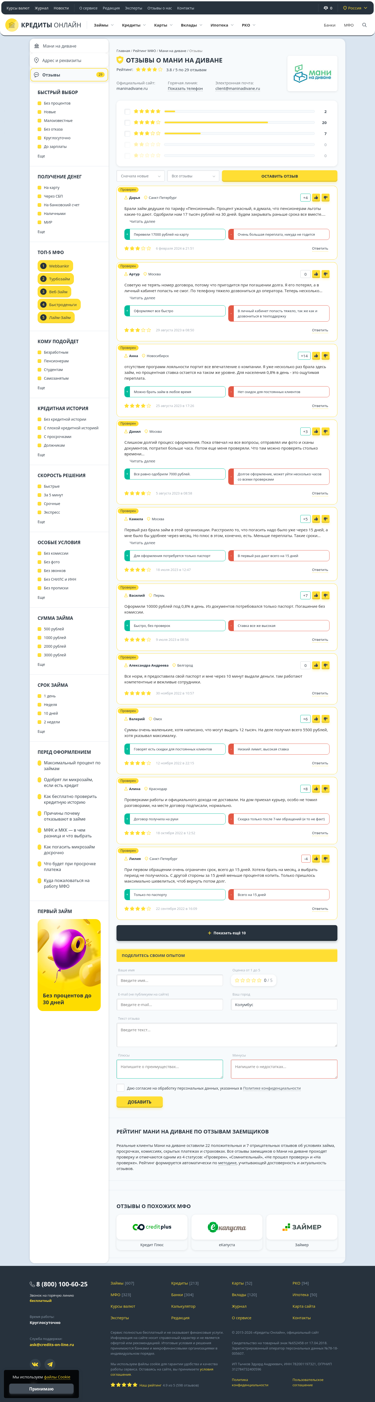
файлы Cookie (57, 1376)
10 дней (51, 718)
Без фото (52, 567)
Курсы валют (18, 8)
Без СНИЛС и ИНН (60, 584)
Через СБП (53, 201)
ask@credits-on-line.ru (52, 1344)
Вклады (239, 1294)
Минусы (239, 1055)
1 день (50, 701)
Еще (41, 161)
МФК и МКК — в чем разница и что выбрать (68, 838)
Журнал (41, 8)
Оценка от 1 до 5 (246, 970)
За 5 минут (53, 500)
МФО (349, 25)
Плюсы (124, 1055)
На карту (51, 192)
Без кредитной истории (65, 424)
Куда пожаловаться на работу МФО (67, 889)
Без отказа (53, 134)
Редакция (111, 8)
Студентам (53, 375)
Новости (61, 8)
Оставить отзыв (279, 176)
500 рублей (54, 634)
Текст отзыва (129, 1018)
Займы (117, 1283)
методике (227, 1162)
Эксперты (133, 8)
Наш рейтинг (150, 1385)
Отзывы (69, 79)
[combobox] (140, 176)
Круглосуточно (57, 143)
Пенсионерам (56, 366)
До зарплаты (55, 152)
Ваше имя (126, 970)
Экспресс (52, 517)
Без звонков (55, 576)
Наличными (54, 219)
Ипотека (300, 1294)
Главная (123, 50)
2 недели (52, 727)
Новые (50, 117)
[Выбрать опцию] (226, 1088)
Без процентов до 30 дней (67, 1004)
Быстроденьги (63, 310)
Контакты (185, 8)
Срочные (52, 509)
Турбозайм (59, 284)
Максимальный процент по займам (72, 771)
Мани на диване (172, 50)
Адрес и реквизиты (59, 63)
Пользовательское (318, 1382)
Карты (238, 1283)
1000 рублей (55, 643)
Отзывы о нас (160, 8)
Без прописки (56, 593)
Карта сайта (303, 1306)
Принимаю (41, 1389)
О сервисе (88, 8)
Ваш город (241, 994)
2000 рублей (55, 651)
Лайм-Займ (60, 323)
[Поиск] (364, 25)
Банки (330, 25)
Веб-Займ (58, 297)
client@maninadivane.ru (237, 88)
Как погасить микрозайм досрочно (69, 855)
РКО (296, 1283)
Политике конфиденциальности (272, 1088)
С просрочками (58, 442)
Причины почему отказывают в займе (64, 821)
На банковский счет (61, 210)
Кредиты (179, 1283)
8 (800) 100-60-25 (62, 1284)
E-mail (143, 994)
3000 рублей (55, 660)
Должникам (54, 450)
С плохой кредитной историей (71, 433)
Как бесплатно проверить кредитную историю (70, 805)
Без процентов (57, 108)
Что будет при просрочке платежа (70, 872)
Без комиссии (56, 558)
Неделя (50, 710)
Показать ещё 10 (227, 932)
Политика (258, 1382)
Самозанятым (56, 383)
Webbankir (59, 271)
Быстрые (52, 491)
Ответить (320, 248)
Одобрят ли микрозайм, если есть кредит (68, 788)
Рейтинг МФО (145, 50)
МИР (48, 227)
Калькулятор (183, 1306)
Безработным (56, 357)
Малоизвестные (58, 125)
